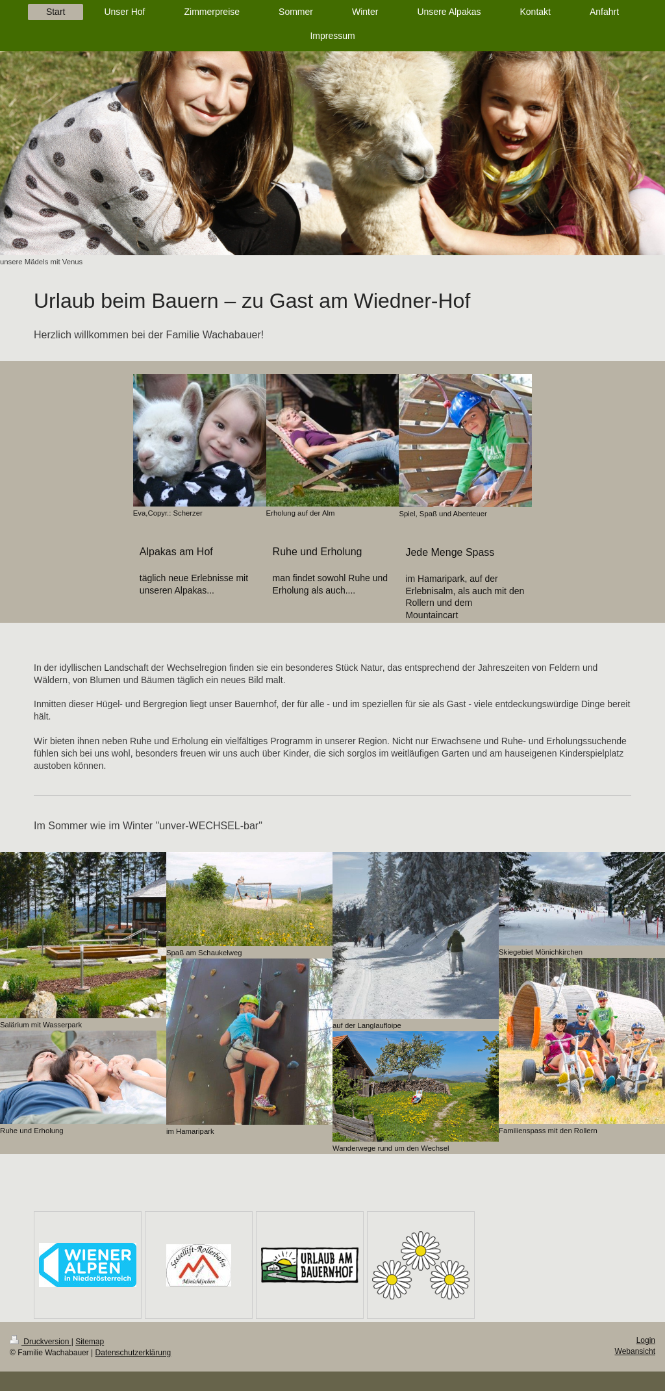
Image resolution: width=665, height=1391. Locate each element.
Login (645, 1340)
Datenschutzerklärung (133, 1352)
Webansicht (635, 1351)
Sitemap (89, 1341)
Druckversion (40, 1341)
